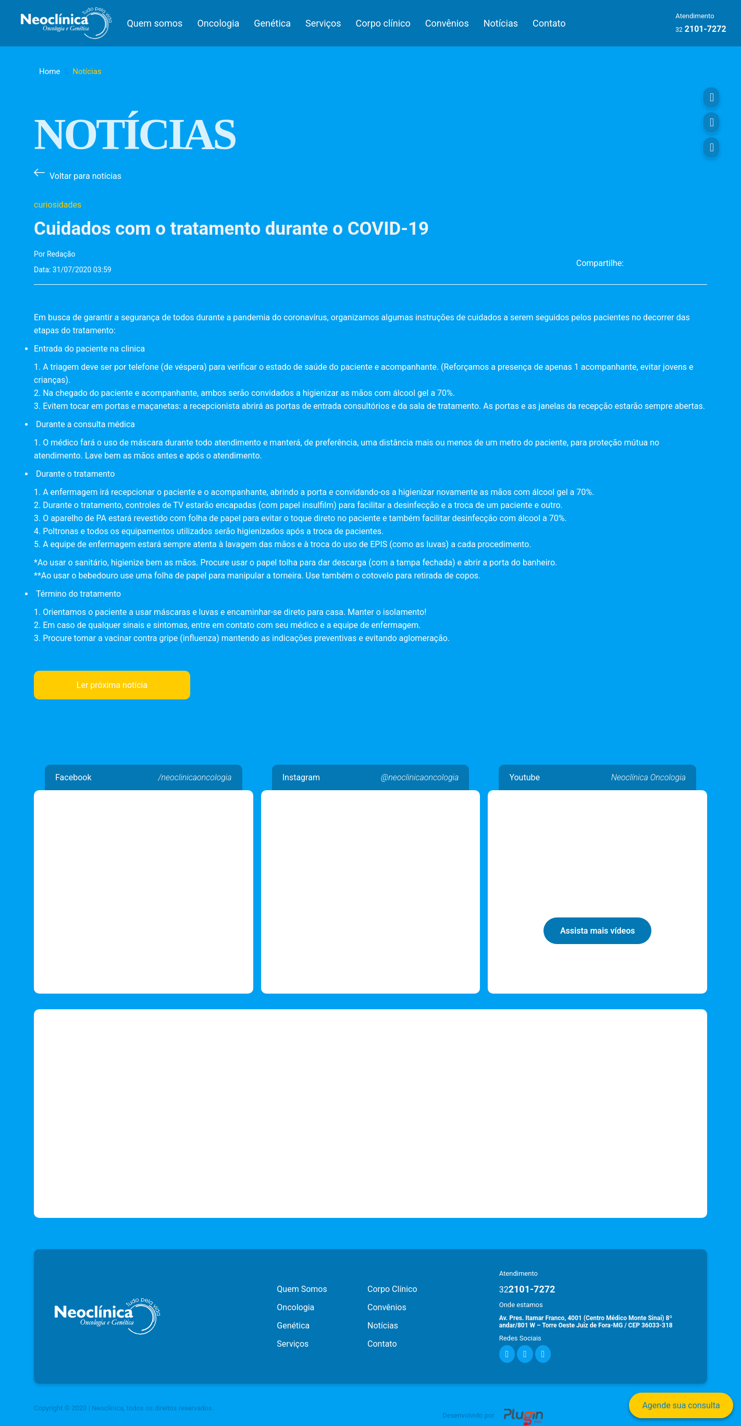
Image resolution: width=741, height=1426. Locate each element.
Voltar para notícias (85, 176)
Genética (272, 23)
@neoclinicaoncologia (420, 777)
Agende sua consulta (681, 1405)
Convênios (447, 23)
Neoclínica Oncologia (143, 797)
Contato (549, 23)
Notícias (501, 23)
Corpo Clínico (392, 1289)
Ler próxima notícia (112, 685)
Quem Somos (302, 1289)
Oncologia (218, 23)
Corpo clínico (383, 23)
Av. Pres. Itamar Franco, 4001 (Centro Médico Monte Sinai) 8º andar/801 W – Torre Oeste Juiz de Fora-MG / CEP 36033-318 (586, 1322)
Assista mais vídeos (597, 931)
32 (679, 29)
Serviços (323, 23)
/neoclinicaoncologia (194, 777)
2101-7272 (527, 1289)
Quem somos (154, 23)
